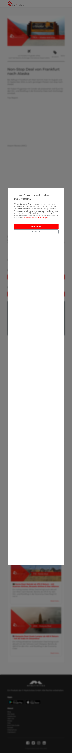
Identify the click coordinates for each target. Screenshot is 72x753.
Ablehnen (36, 231)
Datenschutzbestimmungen (35, 218)
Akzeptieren (36, 226)
